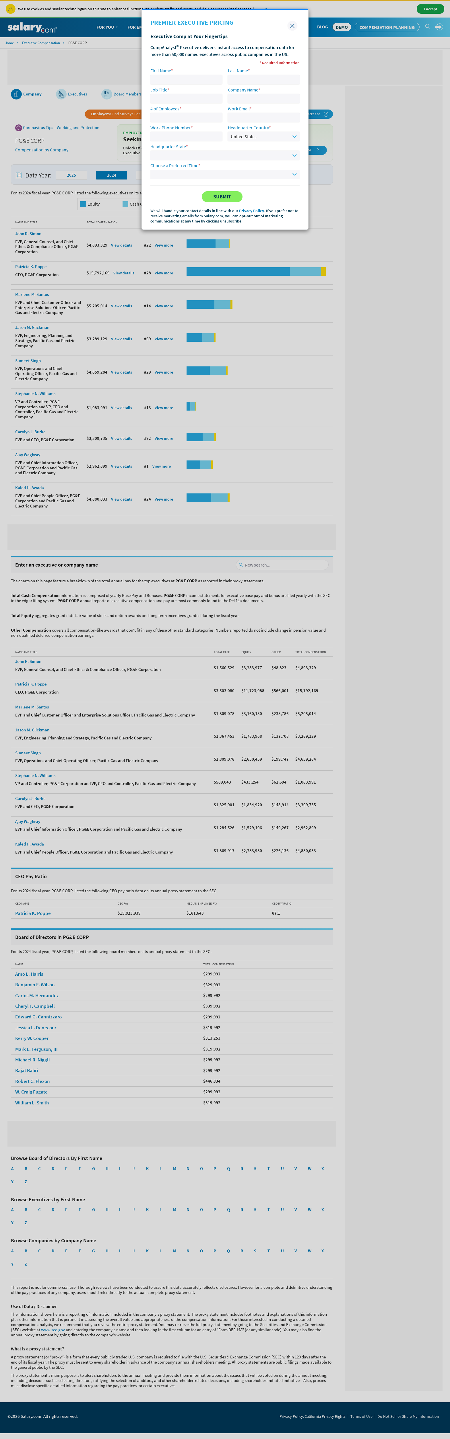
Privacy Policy (251, 210)
